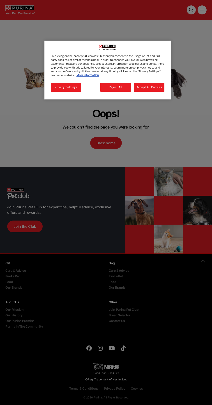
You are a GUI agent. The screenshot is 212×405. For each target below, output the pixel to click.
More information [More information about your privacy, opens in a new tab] (87, 75)
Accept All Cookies (149, 87)
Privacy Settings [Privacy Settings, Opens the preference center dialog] (66, 87)
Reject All (115, 87)
